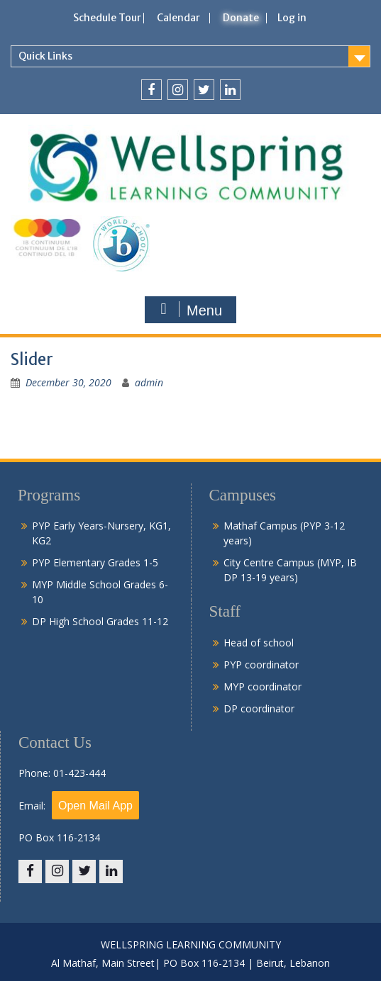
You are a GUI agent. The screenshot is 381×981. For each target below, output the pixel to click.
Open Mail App (95, 806)
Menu (188, 309)
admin (149, 382)
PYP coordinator (261, 664)
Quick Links (45, 56)
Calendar (178, 17)
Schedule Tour (107, 17)
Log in (292, 17)
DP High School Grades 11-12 (100, 621)
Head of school (258, 642)
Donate (241, 17)
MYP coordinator (262, 686)
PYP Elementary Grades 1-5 (95, 562)
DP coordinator (258, 708)
